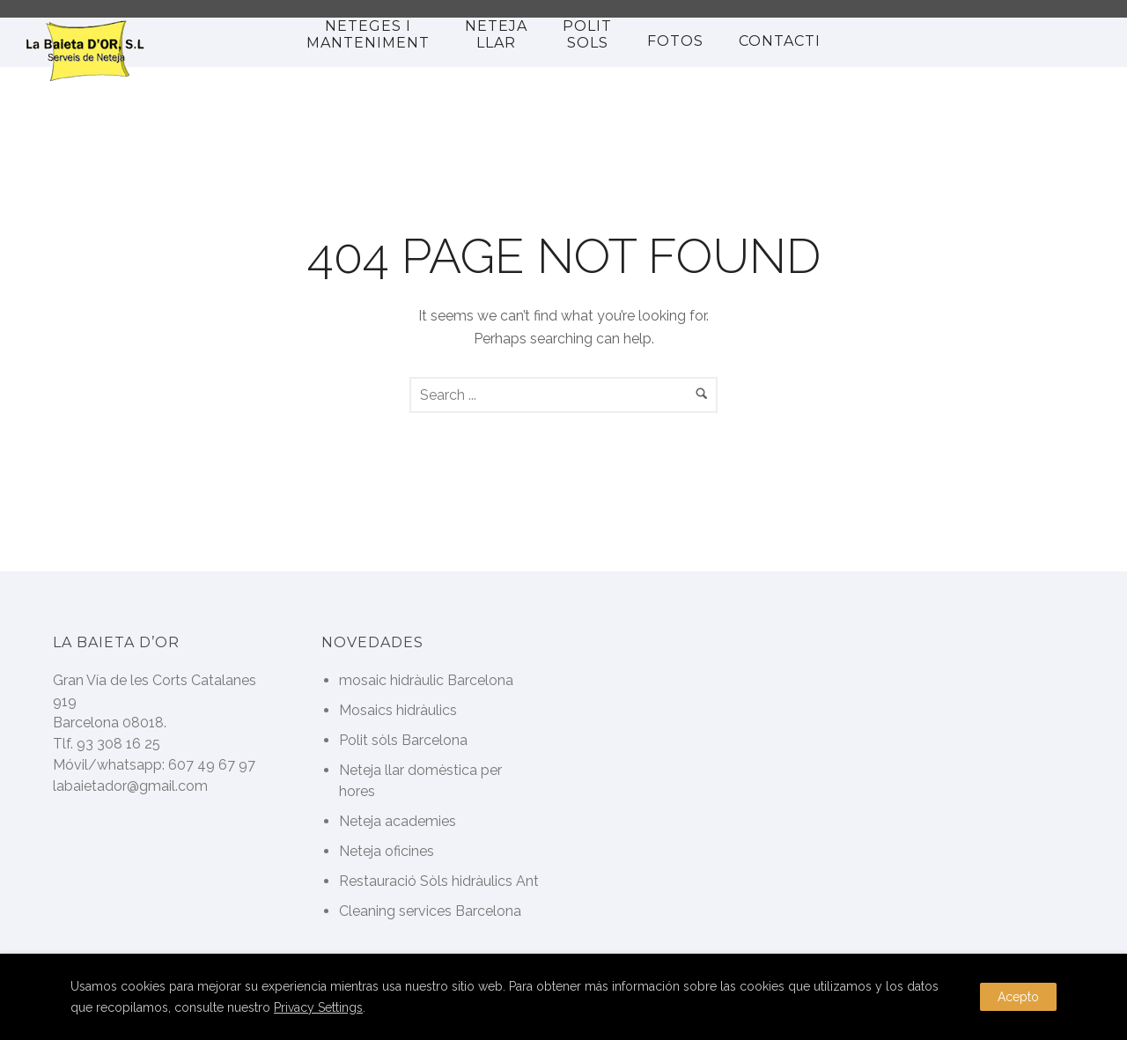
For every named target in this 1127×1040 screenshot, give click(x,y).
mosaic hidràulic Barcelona (426, 680)
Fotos (675, 41)
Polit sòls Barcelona (403, 740)
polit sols (587, 34)
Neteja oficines (386, 851)
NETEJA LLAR (496, 34)
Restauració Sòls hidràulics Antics (449, 881)
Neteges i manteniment (368, 34)
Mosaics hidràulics (398, 710)
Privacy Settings (318, 1007)
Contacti (780, 41)
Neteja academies (397, 821)
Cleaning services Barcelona (430, 911)
